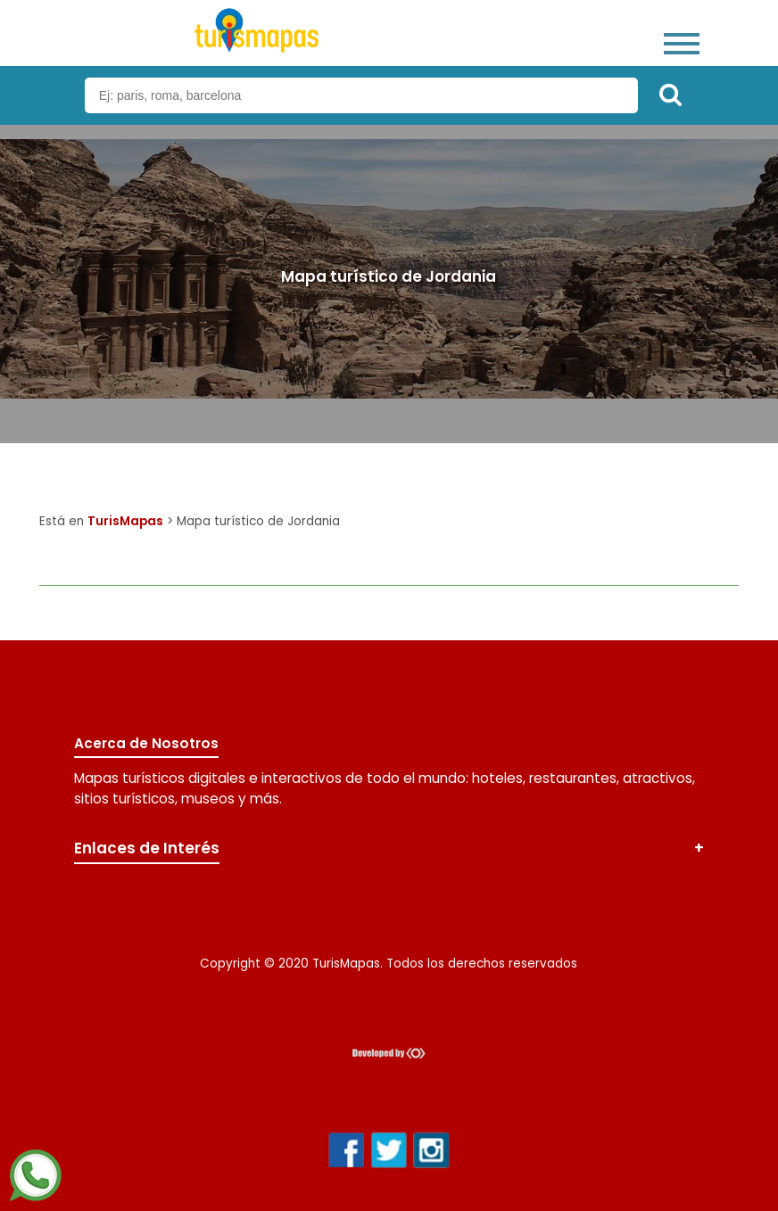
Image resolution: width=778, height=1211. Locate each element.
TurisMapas (125, 521)
